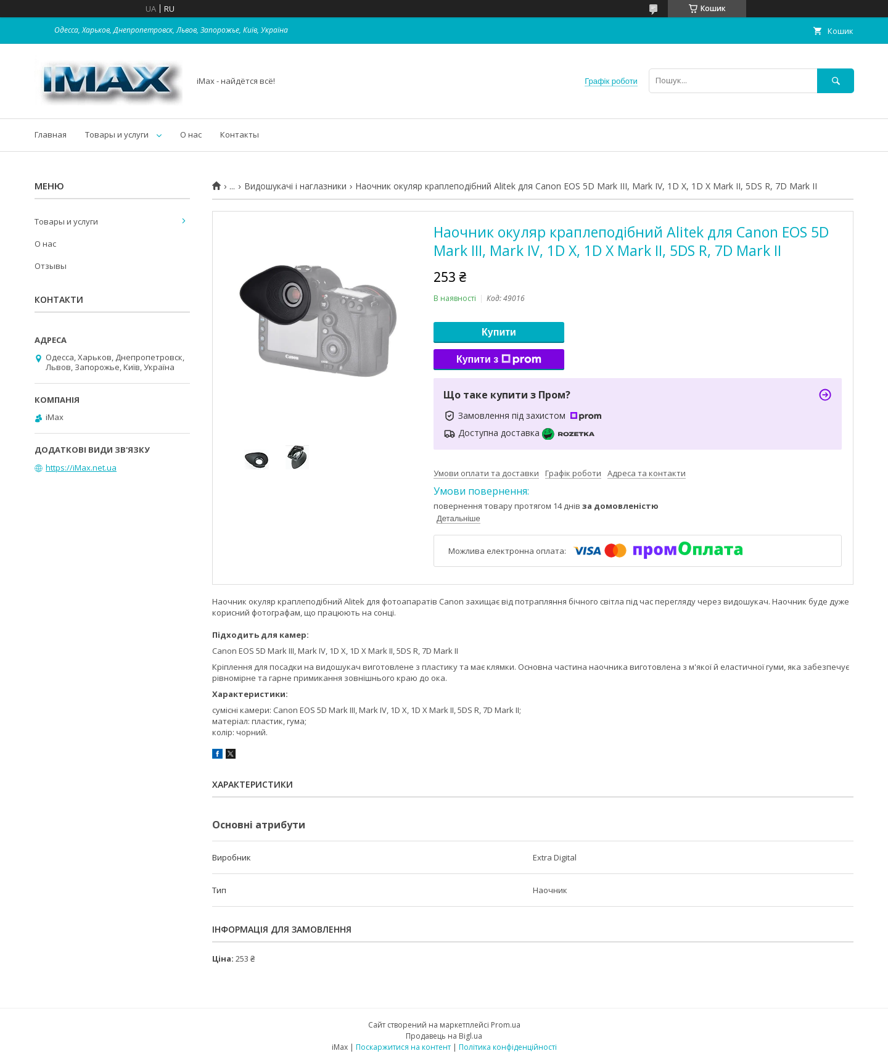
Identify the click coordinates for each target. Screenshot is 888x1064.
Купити (499, 332)
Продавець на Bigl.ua (444, 1036)
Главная (51, 134)
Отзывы (51, 265)
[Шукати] (835, 80)
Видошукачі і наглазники (295, 186)
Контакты (239, 134)
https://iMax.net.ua (81, 467)
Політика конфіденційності (508, 1047)
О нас (191, 134)
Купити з (498, 359)
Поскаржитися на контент (403, 1047)
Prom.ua (505, 1025)
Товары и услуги (117, 134)
